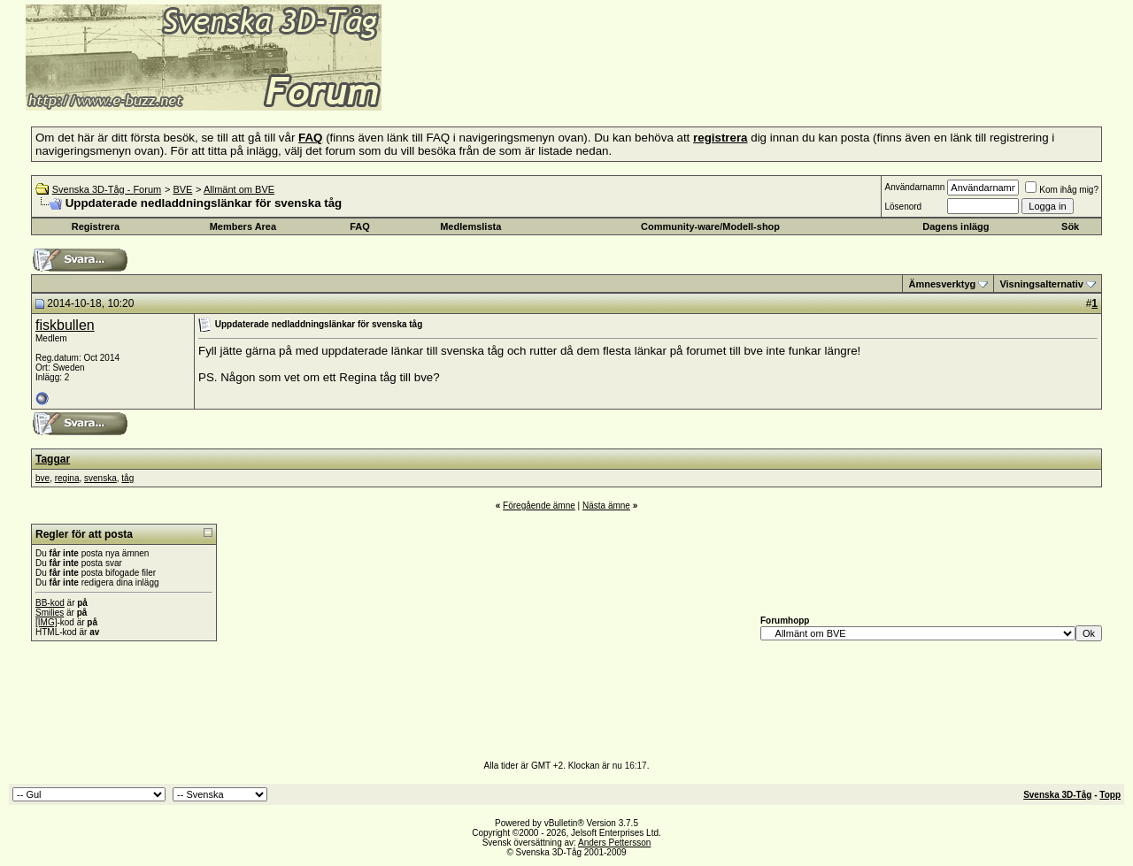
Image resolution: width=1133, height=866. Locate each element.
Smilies (49, 612)
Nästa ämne (606, 505)
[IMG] (46, 622)
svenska (100, 478)
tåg (127, 478)
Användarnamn (914, 187)
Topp (1110, 795)
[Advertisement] (598, 84)
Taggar (52, 459)
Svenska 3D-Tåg (1057, 795)
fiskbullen (65, 325)
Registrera (95, 226)
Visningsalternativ (1041, 284)
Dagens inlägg (955, 226)
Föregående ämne (539, 505)
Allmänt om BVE (239, 189)
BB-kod (50, 603)
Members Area (243, 226)
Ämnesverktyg (941, 284)
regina (67, 478)
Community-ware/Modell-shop (710, 226)
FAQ (360, 226)
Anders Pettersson (614, 842)
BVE (182, 189)
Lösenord (902, 206)
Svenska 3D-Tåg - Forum (106, 189)
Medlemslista (470, 226)
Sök (1070, 226)
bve (42, 478)
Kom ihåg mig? (1061, 190)
